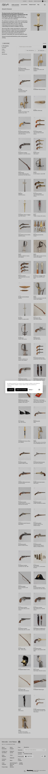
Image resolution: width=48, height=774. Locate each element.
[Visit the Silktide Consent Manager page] (39, 389)
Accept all (11, 389)
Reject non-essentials (21, 389)
